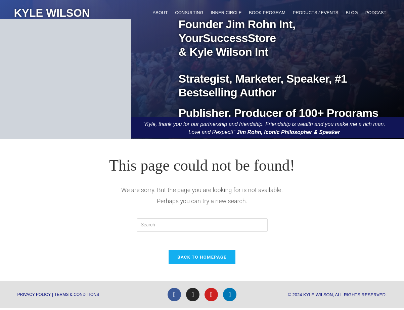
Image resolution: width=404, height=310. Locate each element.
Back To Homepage (201, 259)
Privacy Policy (35, 296)
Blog (352, 12)
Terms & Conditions (81, 296)
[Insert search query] (202, 225)
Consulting (189, 12)
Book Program (267, 12)
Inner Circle (226, 12)
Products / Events (316, 12)
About (160, 12)
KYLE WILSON (56, 12)
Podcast (376, 12)
